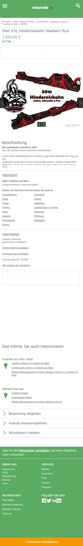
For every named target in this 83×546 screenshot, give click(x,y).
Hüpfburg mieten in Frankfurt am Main (30, 363)
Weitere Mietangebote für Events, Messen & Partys (37, 402)
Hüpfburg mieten (20, 393)
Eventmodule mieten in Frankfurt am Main (32, 368)
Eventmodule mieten (22, 397)
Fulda (5, 199)
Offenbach (39, 216)
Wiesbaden (39, 220)
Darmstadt (39, 194)
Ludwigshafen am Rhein (46, 207)
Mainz (5, 212)
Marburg (6, 216)
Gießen (37, 199)
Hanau (5, 203)
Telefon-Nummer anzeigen (15, 248)
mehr (4, 166)
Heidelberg (39, 203)
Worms (5, 224)
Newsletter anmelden (34, 450)
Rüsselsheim (8, 220)
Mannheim (39, 212)
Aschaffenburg (9, 194)
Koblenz (6, 207)
